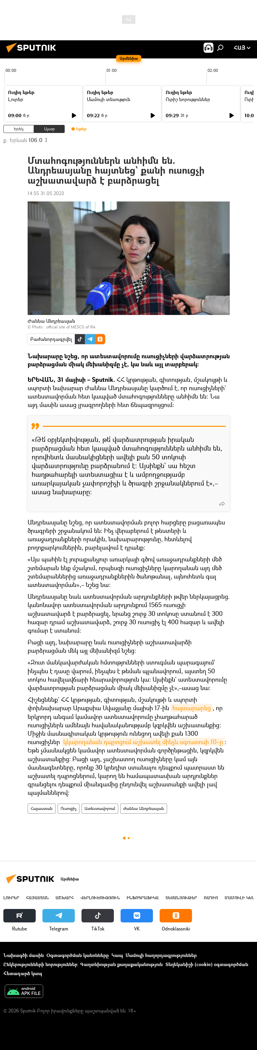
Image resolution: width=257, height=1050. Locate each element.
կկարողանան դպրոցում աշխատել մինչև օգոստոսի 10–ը (143, 742)
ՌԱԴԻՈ (211, 898)
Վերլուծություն (100, 898)
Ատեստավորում (100, 808)
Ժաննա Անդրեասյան (143, 808)
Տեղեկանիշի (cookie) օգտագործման (206, 964)
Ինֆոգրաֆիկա (143, 898)
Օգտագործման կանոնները (77, 955)
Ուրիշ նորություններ (188, 99)
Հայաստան (42, 808)
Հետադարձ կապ (22, 973)
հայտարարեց (191, 708)
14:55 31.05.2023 (46, 193)
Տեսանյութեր (181, 898)
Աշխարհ (65, 898)
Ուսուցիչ (68, 808)
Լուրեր (15, 99)
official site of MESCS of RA (70, 327)
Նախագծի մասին (23, 955)
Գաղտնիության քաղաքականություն (121, 964)
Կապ (117, 955)
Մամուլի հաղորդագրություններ (161, 955)
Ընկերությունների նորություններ (40, 964)
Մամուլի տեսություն (108, 99)
